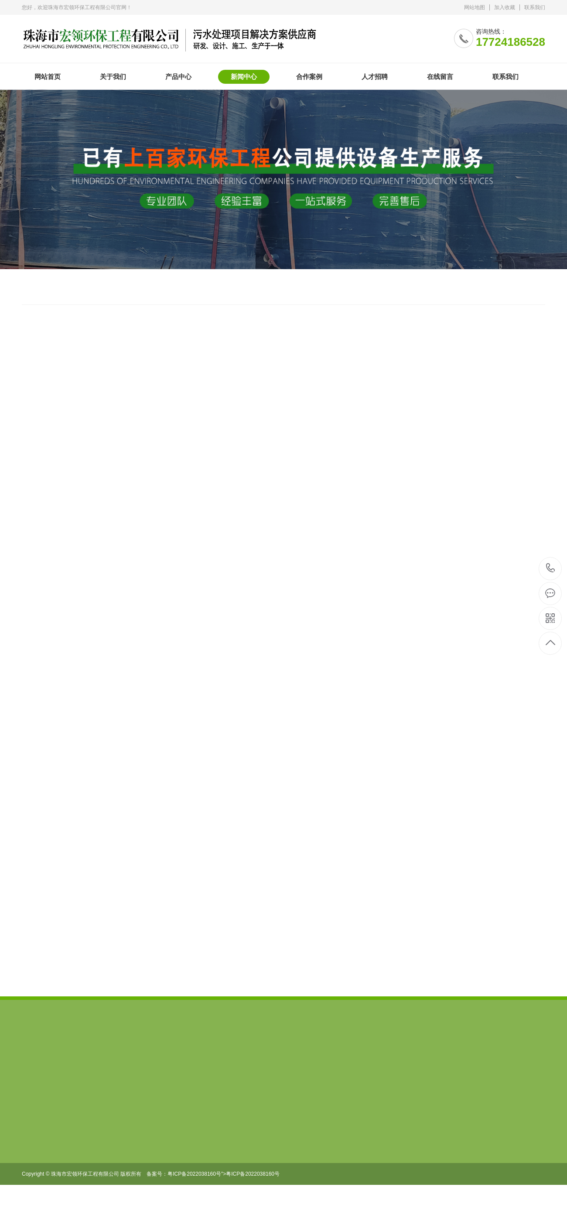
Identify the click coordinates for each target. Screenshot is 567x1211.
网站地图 (474, 7)
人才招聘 (375, 76)
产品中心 (178, 76)
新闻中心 (244, 76)
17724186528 (550, 568)
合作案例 (309, 76)
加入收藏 (504, 7)
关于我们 (113, 76)
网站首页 (47, 76)
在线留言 (440, 76)
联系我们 (534, 7)
